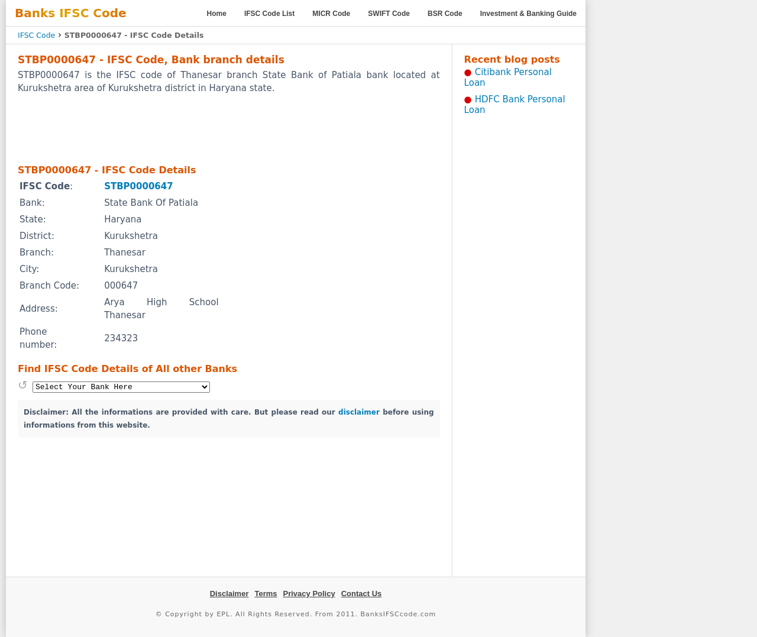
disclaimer (359, 412)
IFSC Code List (269, 13)
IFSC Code (36, 35)
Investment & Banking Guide (528, 13)
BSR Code (445, 13)
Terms (265, 593)
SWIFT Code (389, 13)
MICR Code (331, 13)
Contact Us (361, 593)
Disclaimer (229, 593)
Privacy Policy (309, 593)
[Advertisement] (229, 128)
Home (217, 13)
